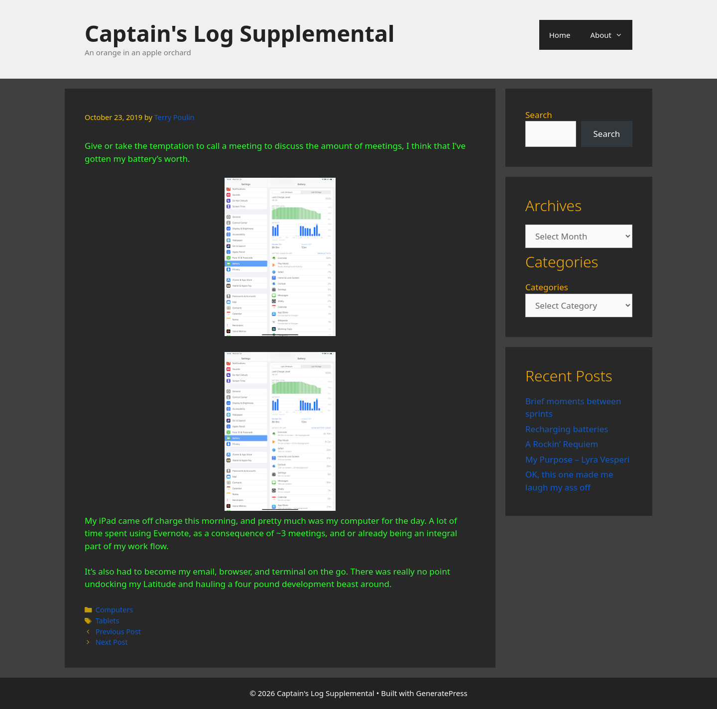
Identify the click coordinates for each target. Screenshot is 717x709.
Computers (114, 609)
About (611, 35)
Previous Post (118, 631)
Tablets (108, 620)
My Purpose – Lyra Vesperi (577, 459)
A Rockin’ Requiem (561, 444)
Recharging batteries (566, 429)
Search (538, 114)
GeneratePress (442, 693)
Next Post (112, 642)
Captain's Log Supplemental (239, 33)
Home (560, 35)
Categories (546, 287)
